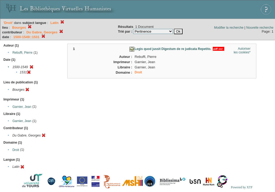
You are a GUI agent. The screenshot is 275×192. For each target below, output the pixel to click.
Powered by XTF (242, 187)
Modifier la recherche (228, 27)
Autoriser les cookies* (242, 50)
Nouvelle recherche (259, 27)
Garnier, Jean (21, 107)
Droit (15, 150)
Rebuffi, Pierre (22, 52)
